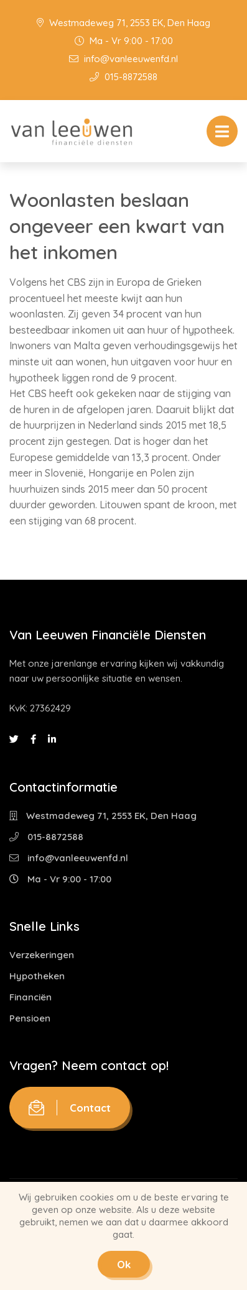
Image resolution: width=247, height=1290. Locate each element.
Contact (70, 1107)
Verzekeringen (41, 955)
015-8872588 (123, 77)
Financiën (30, 997)
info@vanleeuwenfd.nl (123, 59)
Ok (124, 1264)
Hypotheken (37, 976)
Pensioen (29, 1018)
